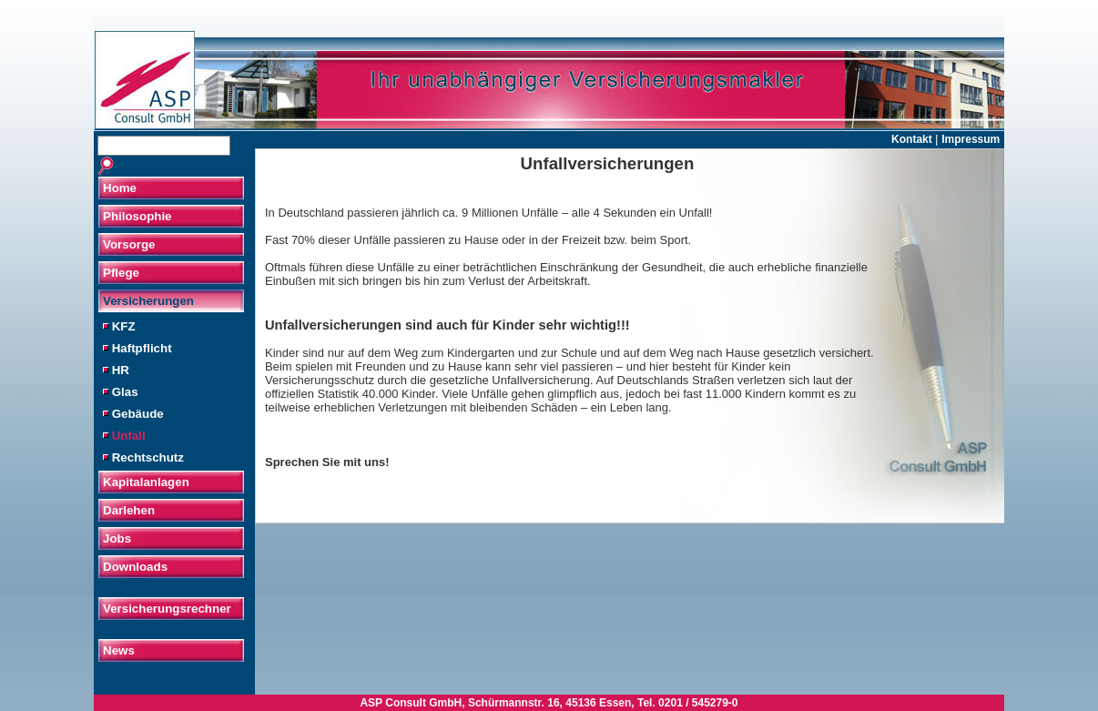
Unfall (124, 435)
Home (120, 188)
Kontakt (913, 139)
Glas (120, 392)
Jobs (117, 538)
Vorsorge (129, 244)
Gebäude (133, 414)
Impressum (970, 139)
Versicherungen (148, 301)
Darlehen (129, 510)
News (119, 650)
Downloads (135, 567)
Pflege (121, 272)
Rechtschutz (143, 457)
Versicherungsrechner (167, 608)
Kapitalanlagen (146, 482)
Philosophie (137, 216)
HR (116, 370)
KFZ (119, 326)
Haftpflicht (137, 348)
